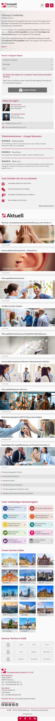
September (47, 652)
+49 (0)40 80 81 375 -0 (12, 682)
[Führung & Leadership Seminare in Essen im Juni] (47, 5)
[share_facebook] (25, 719)
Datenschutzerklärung (39, 710)
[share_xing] (20, 719)
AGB (9, 710)
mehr (4, 47)
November (34, 659)
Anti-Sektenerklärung (21, 710)
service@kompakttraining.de (25, 699)
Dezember (47, 659)
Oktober (21, 659)
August (34, 652)
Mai (33, 644)
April (21, 644)
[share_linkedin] (34, 719)
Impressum (27, 714)
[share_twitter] (30, 719)
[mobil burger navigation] (42, 5)
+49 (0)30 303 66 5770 (12, 695)
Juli (21, 652)
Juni (47, 644)
